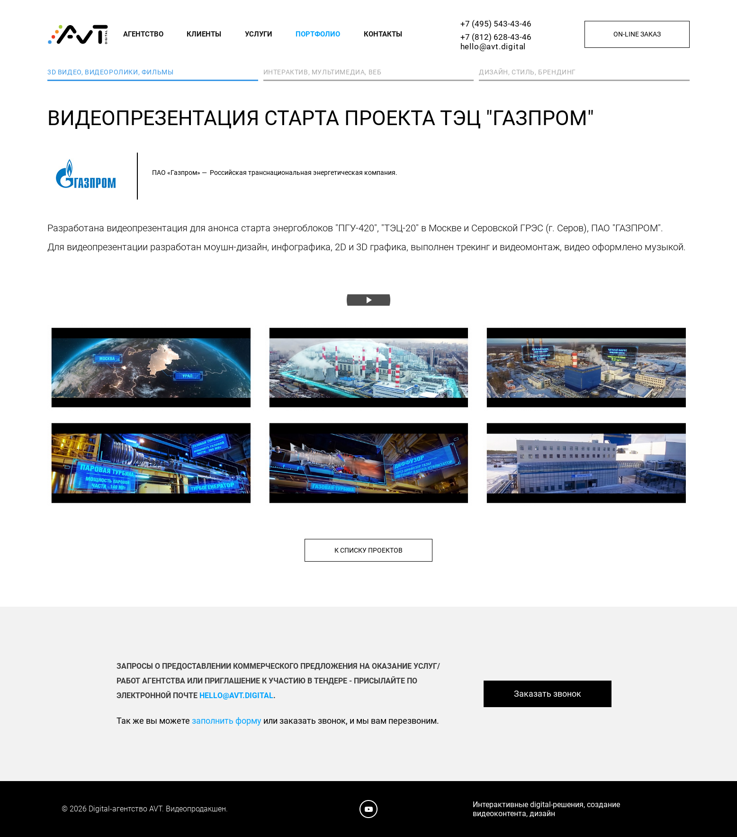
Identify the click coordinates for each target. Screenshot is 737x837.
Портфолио (318, 34)
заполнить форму (226, 721)
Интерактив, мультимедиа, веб (322, 72)
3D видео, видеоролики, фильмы (110, 72)
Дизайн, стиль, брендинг (527, 72)
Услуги (258, 34)
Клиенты (204, 34)
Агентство (143, 34)
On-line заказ (637, 34)
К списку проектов (368, 550)
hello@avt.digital (493, 46)
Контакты (383, 34)
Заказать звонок (547, 694)
